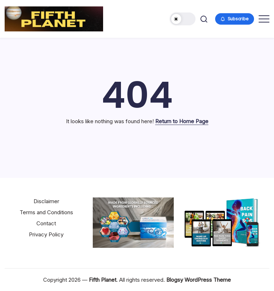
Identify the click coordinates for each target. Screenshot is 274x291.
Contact (46, 223)
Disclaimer (46, 201)
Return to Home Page (181, 121)
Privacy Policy (46, 234)
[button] (183, 18)
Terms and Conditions (46, 212)
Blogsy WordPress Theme (198, 279)
